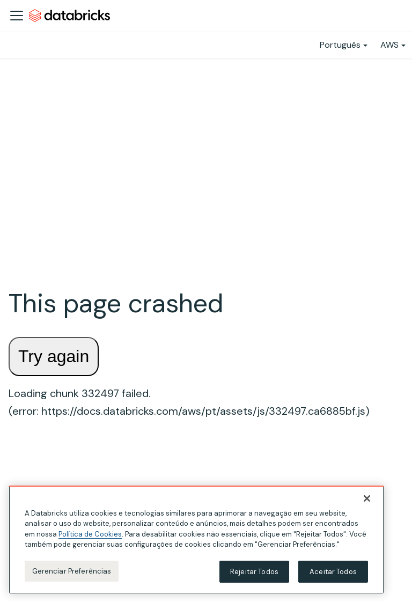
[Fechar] (367, 501)
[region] (196, 542)
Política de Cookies (90, 536)
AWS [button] (389, 44)
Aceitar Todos (333, 574)
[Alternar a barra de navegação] (17, 16)
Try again (53, 356)
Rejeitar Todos (254, 574)
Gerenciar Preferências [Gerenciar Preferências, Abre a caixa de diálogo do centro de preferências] (72, 573)
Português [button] (340, 44)
